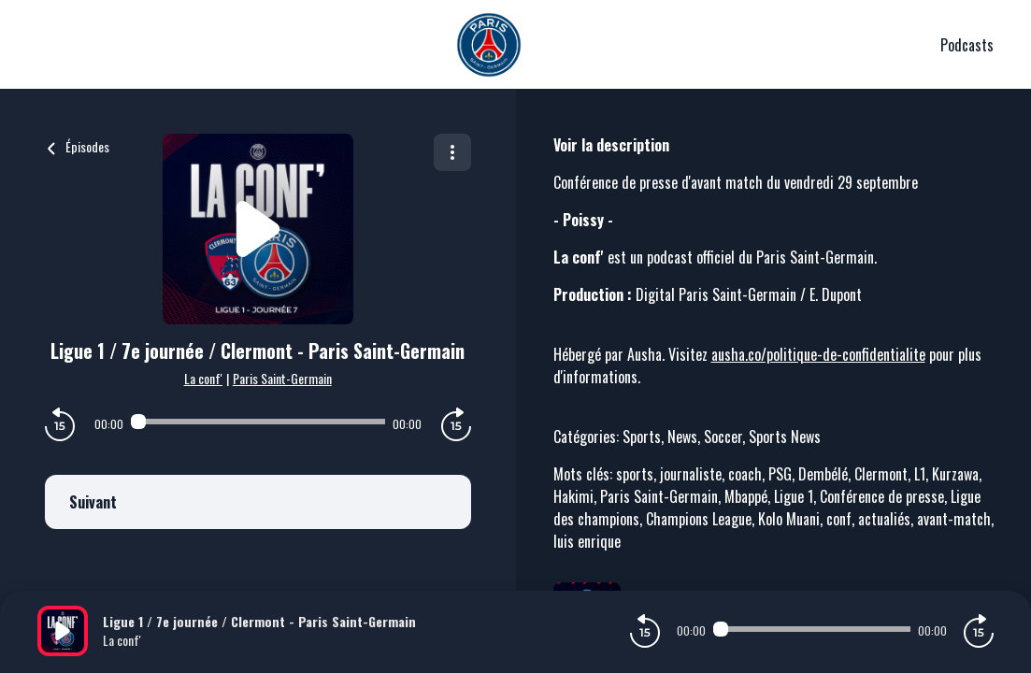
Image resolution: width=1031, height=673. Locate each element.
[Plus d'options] (452, 152)
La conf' (203, 378)
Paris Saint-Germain (282, 378)
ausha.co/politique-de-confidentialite (818, 354)
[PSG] (488, 45)
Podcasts (967, 45)
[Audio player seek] (258, 421)
